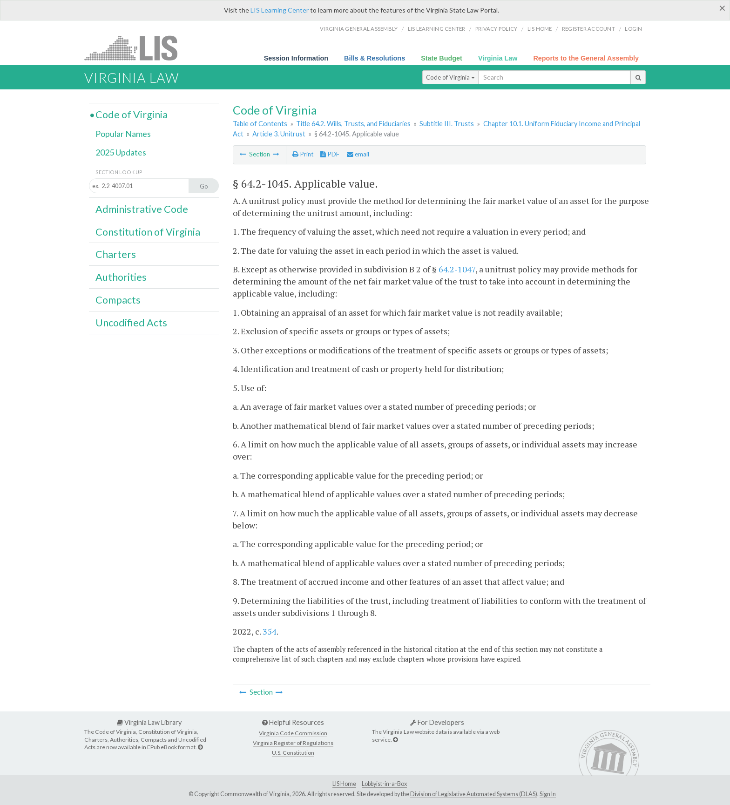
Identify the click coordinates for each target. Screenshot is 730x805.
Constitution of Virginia (147, 232)
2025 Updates (120, 152)
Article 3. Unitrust (278, 134)
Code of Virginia (450, 77)
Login (633, 29)
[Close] (722, 8)
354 (270, 631)
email (358, 154)
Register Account (588, 29)
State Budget (441, 58)
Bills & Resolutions (374, 58)
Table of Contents (260, 124)
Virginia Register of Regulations (293, 742)
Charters (115, 254)
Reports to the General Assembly (586, 58)
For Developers (437, 722)
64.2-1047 (457, 269)
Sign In (548, 794)
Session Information (296, 58)
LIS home (539, 29)
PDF (329, 154)
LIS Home (344, 783)
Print (302, 154)
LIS (136, 48)
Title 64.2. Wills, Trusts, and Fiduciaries (353, 124)
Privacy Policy (496, 29)
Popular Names (123, 134)
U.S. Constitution (293, 752)
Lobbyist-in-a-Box (384, 783)
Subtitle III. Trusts (446, 124)
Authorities (121, 277)
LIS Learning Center (279, 10)
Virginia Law (498, 58)
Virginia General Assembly (359, 29)
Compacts (118, 300)
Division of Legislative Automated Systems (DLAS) (473, 794)
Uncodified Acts (131, 323)
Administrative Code (141, 209)
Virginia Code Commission (293, 733)
